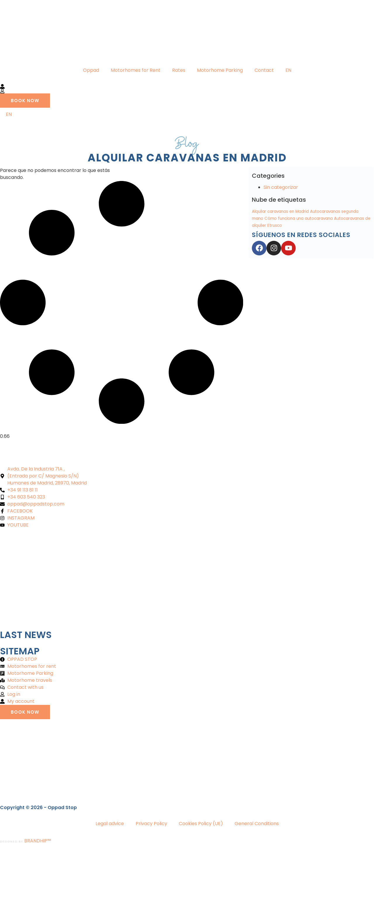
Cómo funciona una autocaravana (298, 218)
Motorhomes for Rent (135, 70)
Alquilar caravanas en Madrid (280, 211)
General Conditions (257, 823)
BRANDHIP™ (37, 840)
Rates (178, 70)
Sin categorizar (281, 187)
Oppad (91, 70)
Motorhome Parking (220, 70)
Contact (264, 70)
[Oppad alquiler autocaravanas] (187, 579)
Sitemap (19, 651)
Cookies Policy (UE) (201, 823)
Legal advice (110, 823)
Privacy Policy (151, 823)
